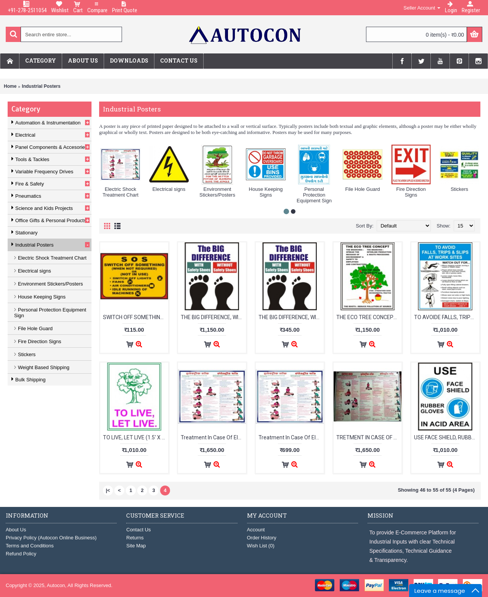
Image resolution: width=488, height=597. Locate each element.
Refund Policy (21, 554)
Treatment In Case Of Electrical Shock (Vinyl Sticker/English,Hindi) (291, 437)
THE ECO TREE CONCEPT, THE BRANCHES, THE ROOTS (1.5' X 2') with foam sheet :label (368, 317)
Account (256, 529)
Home (10, 86)
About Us (16, 529)
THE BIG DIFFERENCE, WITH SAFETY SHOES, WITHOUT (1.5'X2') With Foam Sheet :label (213, 317)
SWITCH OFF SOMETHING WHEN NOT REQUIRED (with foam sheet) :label (135, 317)
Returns (135, 538)
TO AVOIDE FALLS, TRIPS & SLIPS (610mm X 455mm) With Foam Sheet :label (446, 317)
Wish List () (260, 546)
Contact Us (138, 529)
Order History (261, 538)
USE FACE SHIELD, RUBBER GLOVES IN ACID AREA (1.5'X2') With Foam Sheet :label (446, 437)
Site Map (136, 546)
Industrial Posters (41, 86)
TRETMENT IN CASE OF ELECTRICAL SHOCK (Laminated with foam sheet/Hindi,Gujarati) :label (368, 437)
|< (108, 490)
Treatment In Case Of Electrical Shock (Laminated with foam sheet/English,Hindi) (213, 437)
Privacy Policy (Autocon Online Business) (51, 538)
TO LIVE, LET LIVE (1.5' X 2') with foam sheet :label (135, 437)
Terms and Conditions (30, 546)
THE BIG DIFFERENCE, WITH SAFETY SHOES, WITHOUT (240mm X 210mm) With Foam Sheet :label (291, 317)
